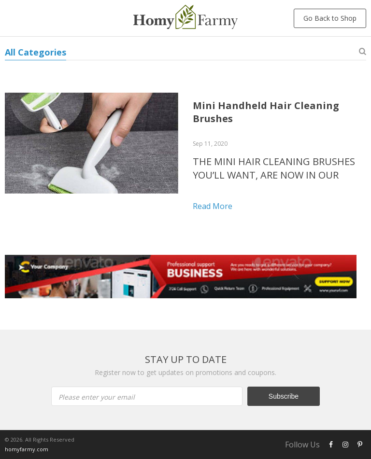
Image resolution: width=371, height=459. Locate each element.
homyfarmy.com (26, 449)
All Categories (35, 52)
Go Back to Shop (330, 18)
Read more (212, 206)
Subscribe (284, 396)
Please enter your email (96, 397)
